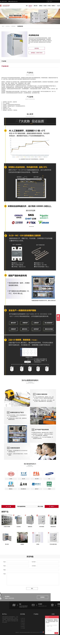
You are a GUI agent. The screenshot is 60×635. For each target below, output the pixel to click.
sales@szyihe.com (14, 1)
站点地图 (23, 633)
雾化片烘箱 (40, 506)
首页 (27, 5)
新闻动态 (40, 5)
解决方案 (35, 5)
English (58, 5)
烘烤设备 (13, 26)
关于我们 (49, 5)
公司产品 (30, 5)
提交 (32, 588)
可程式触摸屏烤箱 (21, 506)
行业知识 (45, 5)
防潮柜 (36, 626)
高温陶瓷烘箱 (20, 26)
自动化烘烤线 (37, 625)
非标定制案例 (37, 628)
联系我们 (53, 5)
